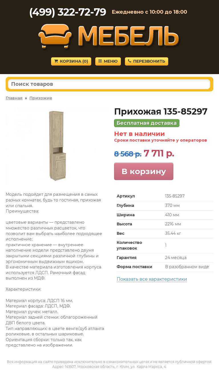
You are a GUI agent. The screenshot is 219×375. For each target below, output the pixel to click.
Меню (108, 61)
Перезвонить (146, 61)
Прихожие (40, 98)
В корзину (143, 171)
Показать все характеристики (152, 279)
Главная (14, 98)
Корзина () (71, 61)
